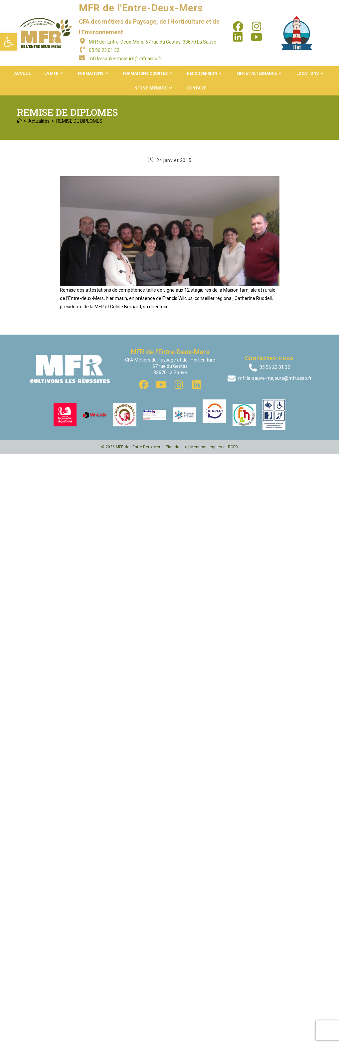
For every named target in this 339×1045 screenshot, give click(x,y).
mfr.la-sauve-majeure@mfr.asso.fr (125, 58)
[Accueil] (19, 121)
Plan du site (176, 447)
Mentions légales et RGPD (214, 447)
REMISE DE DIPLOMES (79, 121)
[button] (8, 42)
